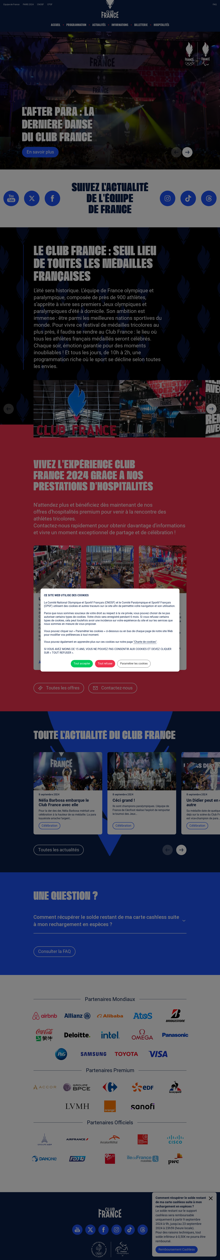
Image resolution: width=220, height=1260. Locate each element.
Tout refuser (105, 663)
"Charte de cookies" (145, 641)
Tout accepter (82, 663)
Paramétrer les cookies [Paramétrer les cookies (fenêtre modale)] (134, 663)
